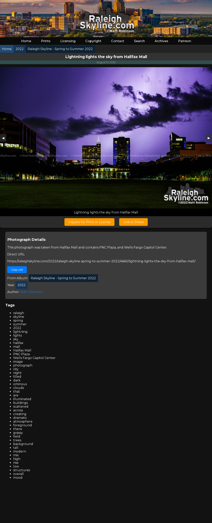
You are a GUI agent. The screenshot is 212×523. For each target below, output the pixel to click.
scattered (20, 406)
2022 (17, 328)
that (16, 391)
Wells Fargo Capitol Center (145, 247)
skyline (18, 317)
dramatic (20, 418)
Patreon (184, 41)
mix (16, 455)
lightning (20, 332)
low (16, 466)
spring (18, 320)
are (15, 395)
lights (17, 335)
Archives (161, 41)
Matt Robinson (31, 292)
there (17, 429)
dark (16, 380)
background (23, 444)
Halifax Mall (69, 247)
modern (19, 451)
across (18, 410)
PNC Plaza (107, 247)
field (16, 436)
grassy (18, 433)
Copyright (93, 41)
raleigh (18, 313)
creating (19, 414)
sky (15, 339)
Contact (117, 41)
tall (15, 448)
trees (17, 440)
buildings (20, 403)
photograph (22, 365)
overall (18, 474)
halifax (18, 343)
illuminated (22, 399)
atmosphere (23, 421)
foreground (22, 425)
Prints (45, 41)
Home (26, 41)
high (16, 459)
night (17, 373)
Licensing (67, 41)
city (16, 369)
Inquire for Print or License (89, 222)
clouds (18, 388)
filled (17, 376)
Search (139, 41)
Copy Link (17, 269)
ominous (20, 384)
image (18, 362)
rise (16, 463)
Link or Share (133, 222)
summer (20, 324)
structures (21, 470)
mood (17, 477)
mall (16, 347)
